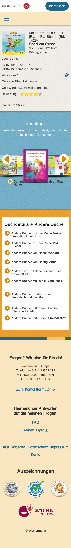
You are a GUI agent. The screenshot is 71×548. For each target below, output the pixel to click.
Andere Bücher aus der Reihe (36, 233)
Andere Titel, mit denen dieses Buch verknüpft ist (36, 271)
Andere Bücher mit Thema (35, 308)
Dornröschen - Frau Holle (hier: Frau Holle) (38, 182)
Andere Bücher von (35, 253)
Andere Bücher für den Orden (31, 294)
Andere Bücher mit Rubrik (36, 281)
